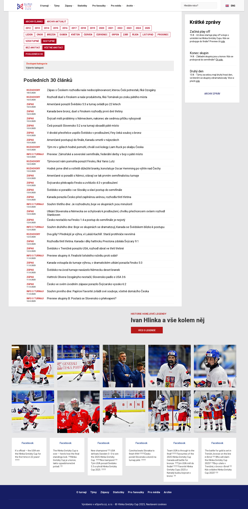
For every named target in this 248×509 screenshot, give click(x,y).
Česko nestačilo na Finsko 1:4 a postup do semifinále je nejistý (86, 219)
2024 (138, 28)
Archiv (168, 492)
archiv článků (34, 21)
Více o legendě (146, 330)
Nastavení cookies (156, 504)
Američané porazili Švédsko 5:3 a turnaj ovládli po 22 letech (84, 104)
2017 (74, 28)
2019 (92, 28)
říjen (135, 34)
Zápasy (104, 492)
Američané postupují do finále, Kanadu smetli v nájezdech (83, 140)
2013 (37, 28)
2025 (147, 28)
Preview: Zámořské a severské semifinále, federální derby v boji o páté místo (95, 154)
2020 (101, 28)
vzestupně (32, 41)
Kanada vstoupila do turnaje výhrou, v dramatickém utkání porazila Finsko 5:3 (94, 262)
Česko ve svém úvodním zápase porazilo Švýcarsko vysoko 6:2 (86, 284)
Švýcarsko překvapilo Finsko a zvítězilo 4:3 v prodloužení (82, 182)
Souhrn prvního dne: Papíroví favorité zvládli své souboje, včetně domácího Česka (98, 291)
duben (63, 34)
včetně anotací (53, 47)
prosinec (163, 34)
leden (29, 34)
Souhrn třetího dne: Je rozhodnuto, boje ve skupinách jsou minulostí (89, 204)
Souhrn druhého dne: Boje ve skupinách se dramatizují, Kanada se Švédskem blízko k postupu (105, 227)
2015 (55, 28)
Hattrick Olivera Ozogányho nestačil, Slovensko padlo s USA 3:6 (86, 277)
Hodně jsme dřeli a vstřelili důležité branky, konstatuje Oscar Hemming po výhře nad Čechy (104, 168)
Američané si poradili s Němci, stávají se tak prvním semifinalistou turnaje (93, 175)
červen (88, 34)
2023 (129, 28)
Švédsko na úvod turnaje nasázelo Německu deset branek (83, 269)
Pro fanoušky (136, 492)
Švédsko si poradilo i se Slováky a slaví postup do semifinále (84, 190)
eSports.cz (101, 504)
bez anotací (33, 47)
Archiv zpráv (212, 94)
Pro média (154, 492)
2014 (46, 28)
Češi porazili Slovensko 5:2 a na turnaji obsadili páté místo (83, 125)
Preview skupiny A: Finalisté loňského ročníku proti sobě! (82, 255)
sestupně (49, 41)
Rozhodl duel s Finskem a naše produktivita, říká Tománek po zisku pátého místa (97, 97)
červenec (102, 34)
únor (40, 34)
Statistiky (118, 492)
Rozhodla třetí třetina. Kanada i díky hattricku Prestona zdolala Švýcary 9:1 (93, 241)
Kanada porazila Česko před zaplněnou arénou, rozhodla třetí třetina (89, 197)
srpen (115, 34)
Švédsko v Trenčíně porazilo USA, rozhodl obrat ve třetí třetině (85, 248)
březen (51, 34)
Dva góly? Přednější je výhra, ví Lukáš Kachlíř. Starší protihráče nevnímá (91, 234)
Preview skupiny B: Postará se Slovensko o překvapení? (81, 298)
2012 (28, 28)
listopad (148, 34)
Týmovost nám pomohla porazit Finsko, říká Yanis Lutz (81, 161)
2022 (119, 28)
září (125, 34)
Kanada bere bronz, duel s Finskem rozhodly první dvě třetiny (85, 111)
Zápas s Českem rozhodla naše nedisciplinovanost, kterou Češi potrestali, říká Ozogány (101, 90)
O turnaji (81, 492)
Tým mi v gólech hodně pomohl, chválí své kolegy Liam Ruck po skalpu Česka (95, 147)
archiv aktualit (56, 21)
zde (223, 41)
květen (75, 34)
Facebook (28, 443)
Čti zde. (219, 59)
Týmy (93, 492)
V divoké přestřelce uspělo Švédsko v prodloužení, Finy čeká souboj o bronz (94, 132)
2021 (110, 28)
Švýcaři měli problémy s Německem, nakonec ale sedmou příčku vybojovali (94, 118)
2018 (83, 28)
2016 (64, 28)
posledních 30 (34, 54)
